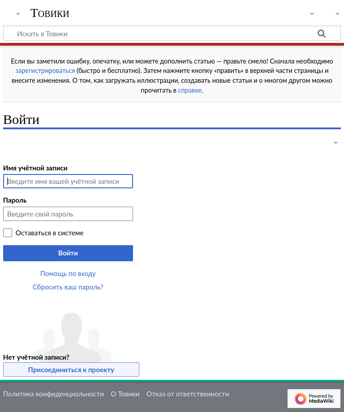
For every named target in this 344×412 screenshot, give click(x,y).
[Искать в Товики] (172, 33)
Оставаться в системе (50, 233)
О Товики (125, 394)
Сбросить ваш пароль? (68, 287)
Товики (49, 13)
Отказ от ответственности (187, 394)
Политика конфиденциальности (53, 394)
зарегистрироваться (45, 70)
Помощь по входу (68, 273)
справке (190, 90)
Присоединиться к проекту (71, 369)
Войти (68, 253)
